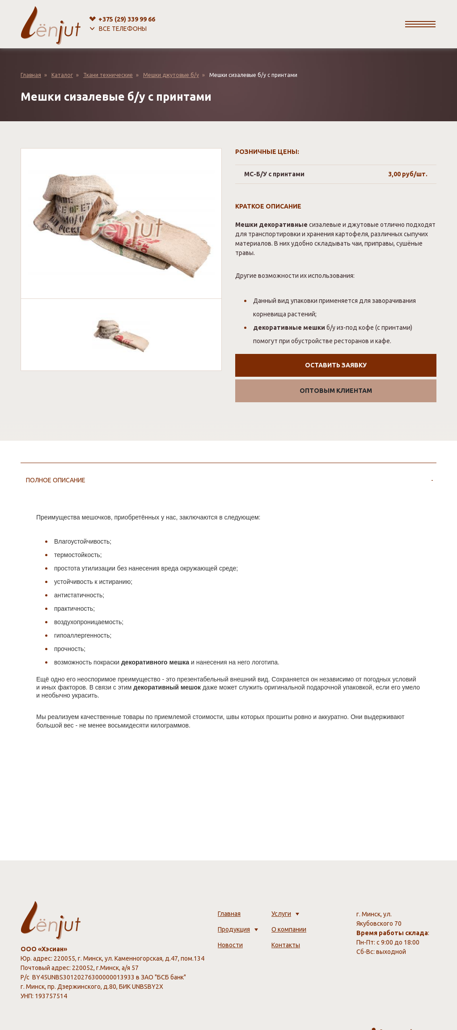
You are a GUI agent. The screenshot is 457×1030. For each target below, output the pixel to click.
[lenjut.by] (51, 24)
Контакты (285, 945)
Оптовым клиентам (336, 390)
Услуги (281, 913)
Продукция (234, 929)
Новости (230, 945)
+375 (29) (126, 19)
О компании (288, 929)
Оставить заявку (336, 365)
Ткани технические (108, 75)
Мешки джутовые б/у (171, 75)
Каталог (62, 75)
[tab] (228, 480)
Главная (31, 75)
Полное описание (55, 480)
